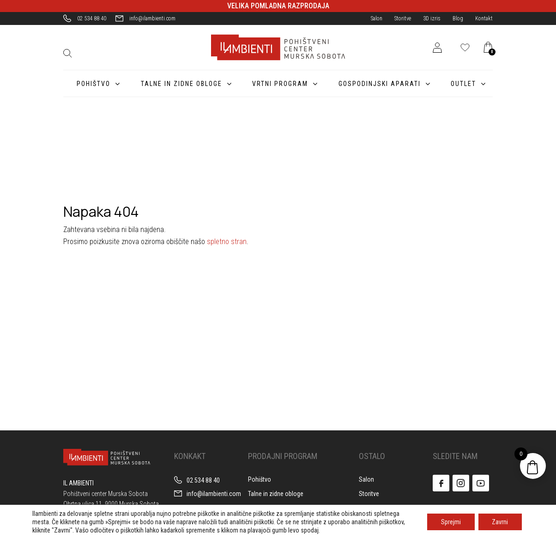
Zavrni (500, 522)
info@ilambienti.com (152, 18)
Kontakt (484, 18)
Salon (376, 18)
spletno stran (227, 241)
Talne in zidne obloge (177, 83)
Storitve (402, 18)
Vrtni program (277, 83)
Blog (458, 18)
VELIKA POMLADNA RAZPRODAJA (278, 5)
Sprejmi (450, 522)
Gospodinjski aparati (378, 83)
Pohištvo (89, 83)
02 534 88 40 (91, 18)
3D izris (432, 18)
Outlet (463, 83)
